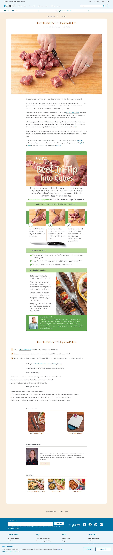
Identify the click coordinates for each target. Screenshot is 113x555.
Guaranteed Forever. (20, 1)
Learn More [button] (45, 464)
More (47, 6)
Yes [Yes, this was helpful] (60, 512)
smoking (79, 141)
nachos (58, 146)
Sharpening (97, 1)
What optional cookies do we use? (11, 551)
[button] (38, 12)
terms (29, 527)
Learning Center (51, 17)
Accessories (32, 6)
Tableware (41, 6)
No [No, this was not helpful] (66, 512)
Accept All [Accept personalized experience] (103, 549)
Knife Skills (63, 17)
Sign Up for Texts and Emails (63, 11)
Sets (25, 6)
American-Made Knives (93, 539)
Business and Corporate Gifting (43, 541)
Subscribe (59, 524)
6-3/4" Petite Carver (72, 113)
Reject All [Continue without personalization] (88, 549)
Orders (103, 1)
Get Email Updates (13, 521)
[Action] (103, 6)
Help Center (10, 541)
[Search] (92, 6)
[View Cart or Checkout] (108, 7)
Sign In (90, 1)
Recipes (64, 541)
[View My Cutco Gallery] (74, 525)
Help (108, 1)
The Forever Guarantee (13, 539)
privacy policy (36, 527)
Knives (20, 6)
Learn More (60, 549)
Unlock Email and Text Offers (43, 539)
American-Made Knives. (9, 1)
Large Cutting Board (54, 364)
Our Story (90, 541)
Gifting (54, 6)
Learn (59, 6)
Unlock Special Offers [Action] (10, 11)
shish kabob (72, 127)
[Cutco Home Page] (9, 6)
